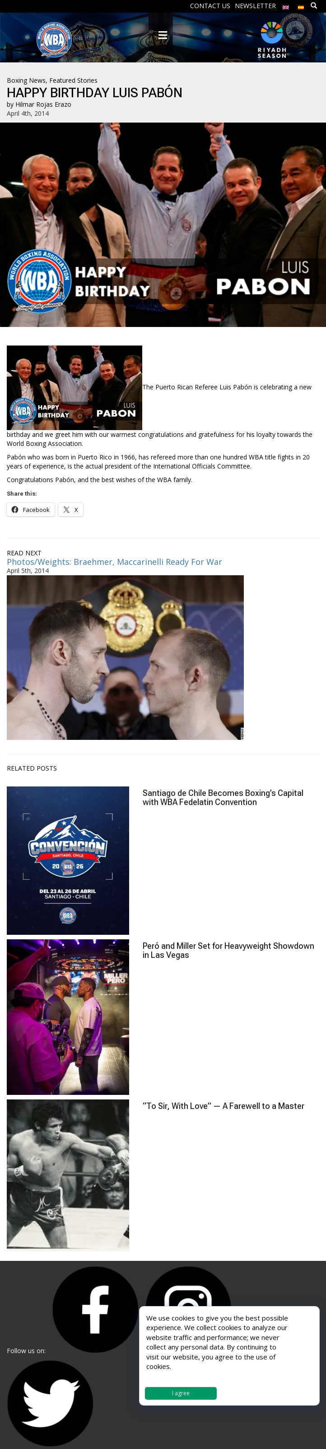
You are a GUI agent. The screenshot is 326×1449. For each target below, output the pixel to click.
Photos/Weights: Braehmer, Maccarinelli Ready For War (114, 561)
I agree (181, 1393)
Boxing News (26, 80)
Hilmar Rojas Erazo (43, 104)
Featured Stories (73, 80)
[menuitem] (285, 5)
